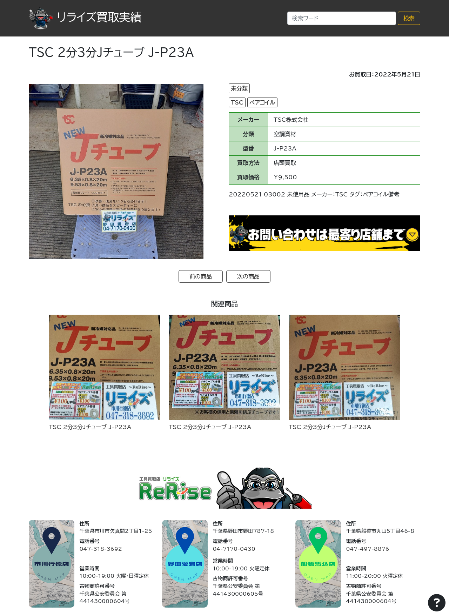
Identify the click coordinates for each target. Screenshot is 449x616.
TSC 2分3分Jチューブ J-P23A (90, 427)
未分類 (239, 88)
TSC (237, 102)
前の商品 (200, 276)
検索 (409, 18)
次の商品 (248, 276)
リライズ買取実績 (85, 17)
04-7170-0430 (234, 548)
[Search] (341, 18)
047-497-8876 (367, 548)
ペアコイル (262, 102)
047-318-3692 (100, 548)
